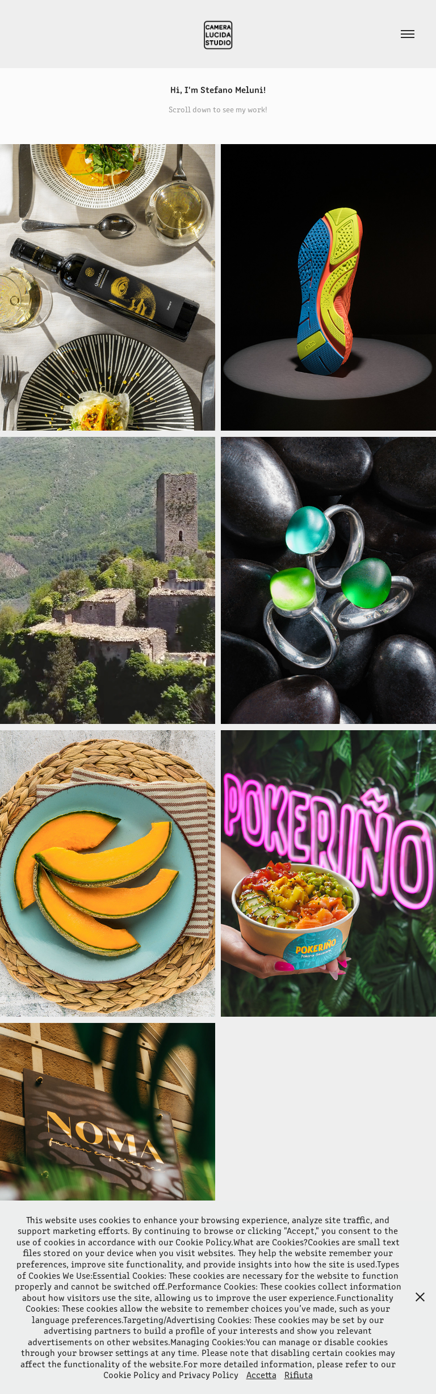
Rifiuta (298, 1374)
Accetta (261, 1374)
